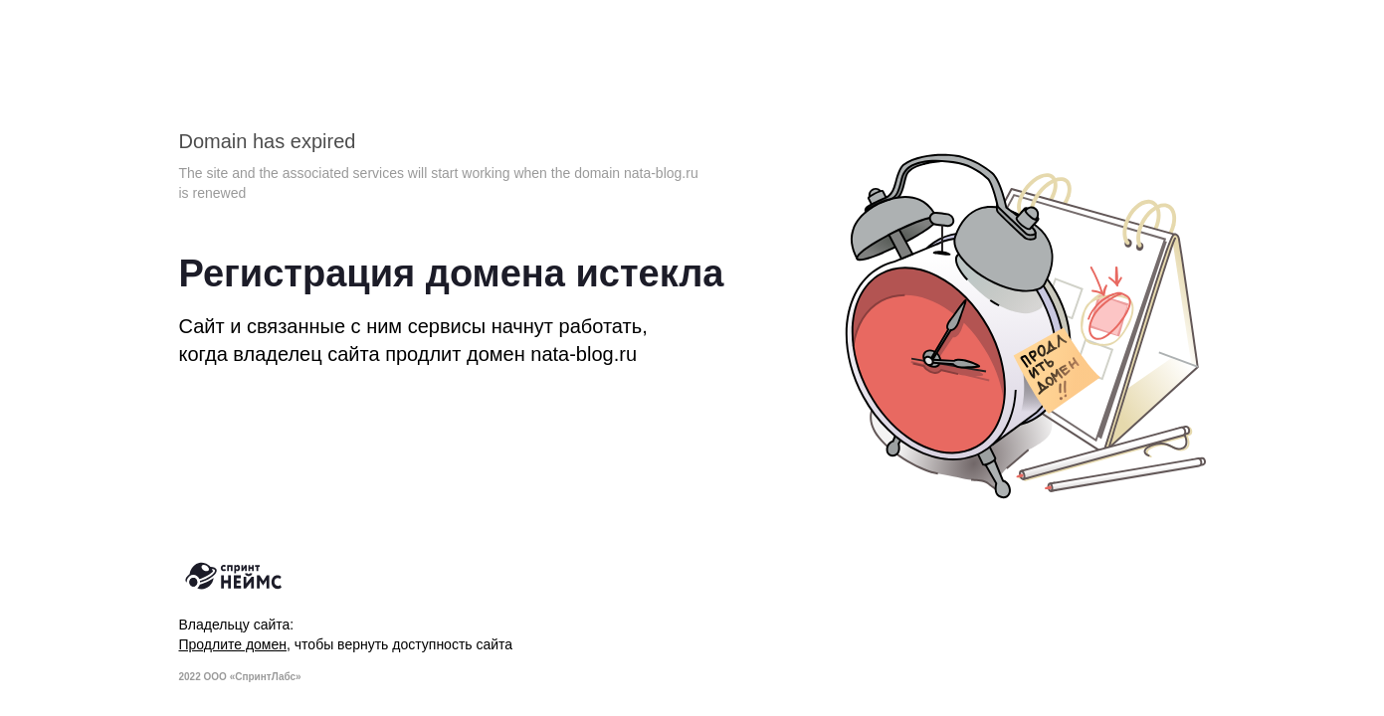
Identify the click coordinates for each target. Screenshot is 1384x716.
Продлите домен (233, 644)
